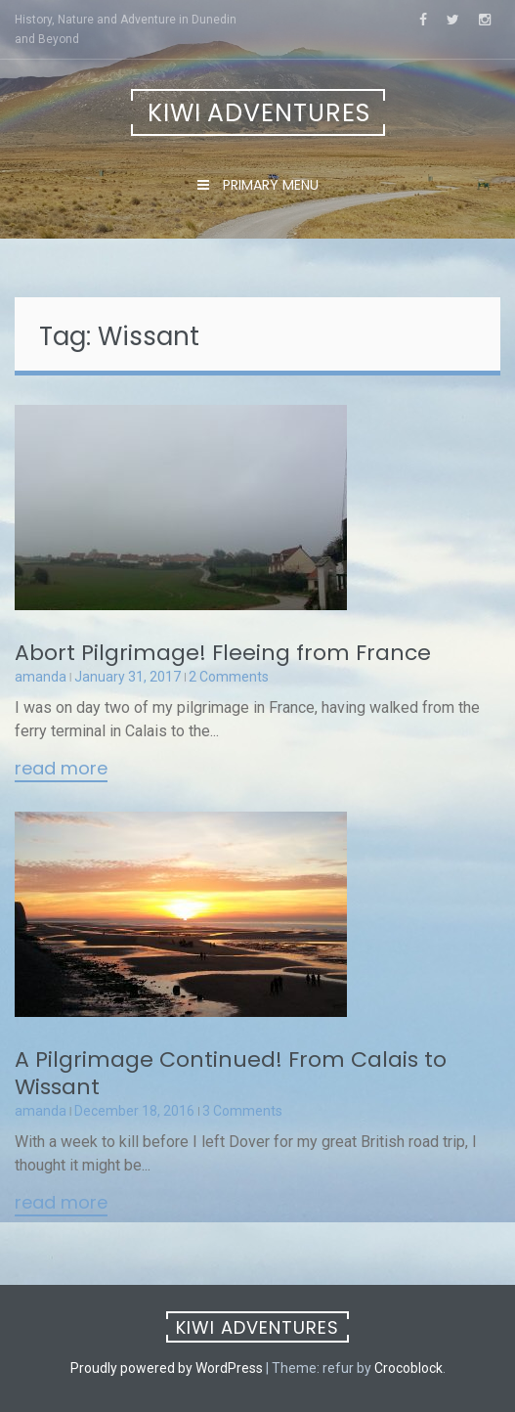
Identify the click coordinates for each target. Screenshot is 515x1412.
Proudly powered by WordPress (166, 1368)
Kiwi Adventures (259, 113)
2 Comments (229, 676)
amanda (40, 676)
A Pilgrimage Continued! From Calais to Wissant (231, 1073)
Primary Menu (269, 185)
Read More (61, 769)
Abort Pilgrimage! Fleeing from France (223, 653)
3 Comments (242, 1111)
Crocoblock (408, 1368)
